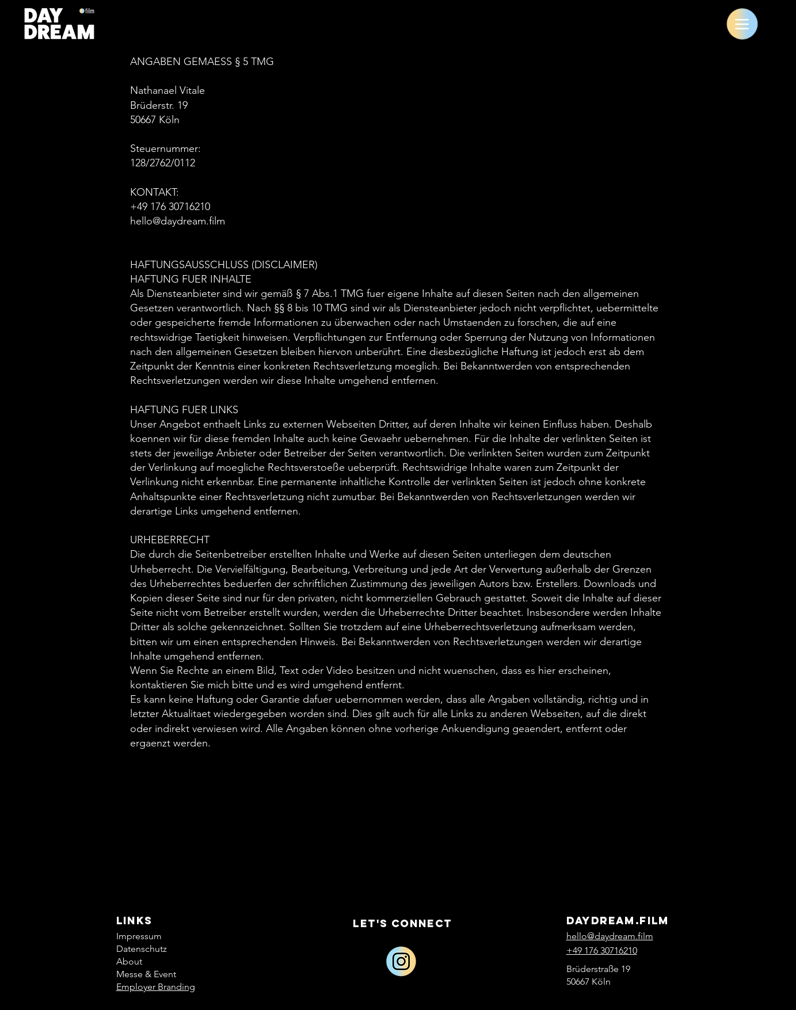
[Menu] (742, 23)
